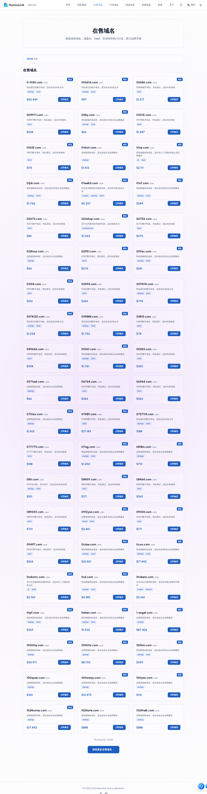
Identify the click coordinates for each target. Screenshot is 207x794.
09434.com (143, 512)
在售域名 (98, 4)
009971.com (35, 115)
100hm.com (144, 645)
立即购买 (64, 99)
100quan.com (36, 677)
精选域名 (130, 4)
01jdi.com (33, 183)
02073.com (34, 219)
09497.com (34, 544)
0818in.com (143, 447)
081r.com (32, 479)
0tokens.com (144, 577)
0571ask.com (35, 381)
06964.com (144, 381)
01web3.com (89, 183)
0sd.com (87, 577)
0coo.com (143, 544)
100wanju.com (90, 677)
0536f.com (88, 349)
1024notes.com (37, 710)
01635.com (34, 147)
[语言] (191, 4)
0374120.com (35, 316)
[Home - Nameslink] (14, 4)
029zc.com (143, 251)
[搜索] (181, 4)
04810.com (143, 316)
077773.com (35, 447)
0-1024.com (34, 82)
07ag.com (88, 447)
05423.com (143, 349)
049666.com (35, 349)
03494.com (88, 284)
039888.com (89, 316)
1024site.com (90, 710)
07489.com (88, 414)
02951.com (88, 251)
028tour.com (35, 251)
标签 (160, 4)
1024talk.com (145, 710)
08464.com (143, 479)
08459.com (88, 479)
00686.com (144, 82)
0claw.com (88, 544)
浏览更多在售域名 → (103, 749)
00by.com (88, 115)
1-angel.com (144, 612)
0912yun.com (90, 512)
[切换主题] (201, 4)
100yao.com (144, 677)
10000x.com (89, 645)
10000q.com (35, 645)
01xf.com (142, 183)
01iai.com (142, 147)
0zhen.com (88, 612)
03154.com (34, 284)
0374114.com (144, 284)
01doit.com (88, 147)
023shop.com (90, 219)
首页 (68, 4)
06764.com (89, 381)
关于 (171, 4)
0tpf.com (33, 612)
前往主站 (32, 5)
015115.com (143, 115)
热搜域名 (146, 4)
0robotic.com (35, 577)
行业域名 (114, 4)
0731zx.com (35, 414)
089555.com (35, 512)
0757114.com (145, 414)
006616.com (89, 82)
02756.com (144, 219)
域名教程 (82, 4)
